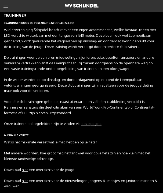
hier (25, 170)
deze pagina (91, 123)
